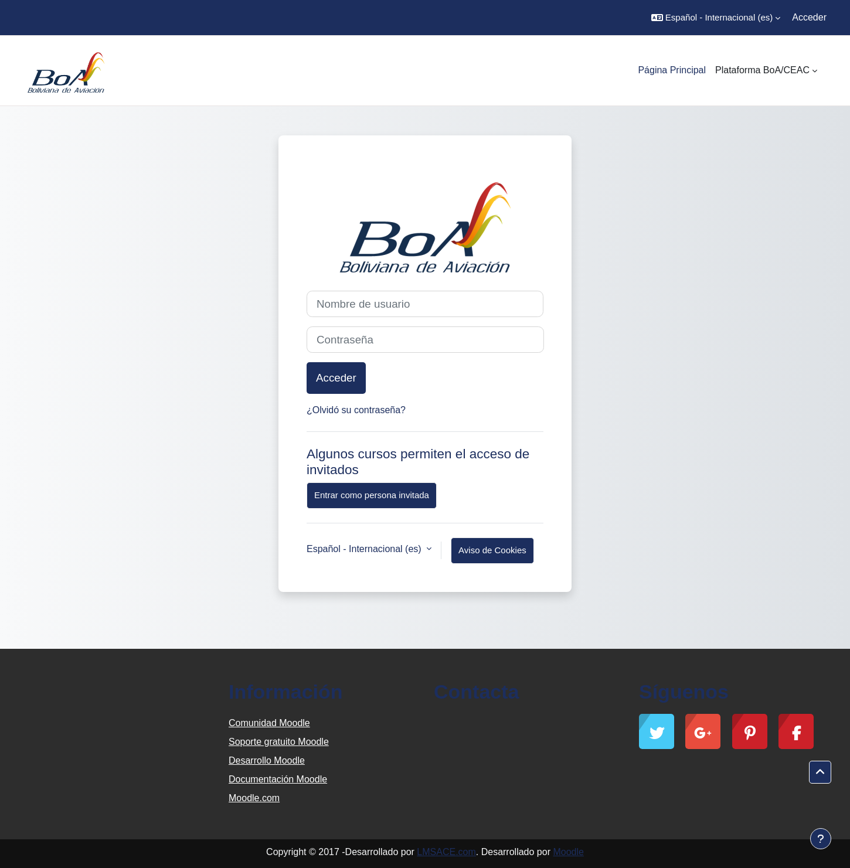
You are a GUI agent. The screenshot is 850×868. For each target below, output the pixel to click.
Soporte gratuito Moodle (279, 742)
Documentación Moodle (278, 779)
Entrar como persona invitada (371, 495)
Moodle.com (254, 798)
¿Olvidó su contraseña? (356, 410)
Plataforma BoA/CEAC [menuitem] (762, 70)
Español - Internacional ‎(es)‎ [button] (365, 549)
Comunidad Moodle (269, 723)
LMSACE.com (446, 852)
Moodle (568, 852)
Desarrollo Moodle (267, 760)
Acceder (809, 17)
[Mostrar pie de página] (820, 838)
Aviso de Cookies (492, 550)
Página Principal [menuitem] (672, 70)
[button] (715, 17)
